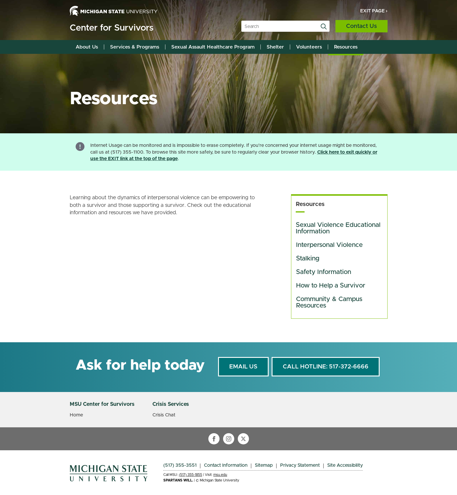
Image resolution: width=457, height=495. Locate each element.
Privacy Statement (300, 465)
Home (76, 415)
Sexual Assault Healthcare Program (213, 46)
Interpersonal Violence (329, 245)
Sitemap (264, 465)
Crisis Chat (163, 415)
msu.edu (220, 474)
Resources (346, 46)
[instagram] (228, 438)
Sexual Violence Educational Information (339, 228)
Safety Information (323, 272)
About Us (87, 46)
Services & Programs (134, 46)
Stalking (307, 258)
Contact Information (225, 465)
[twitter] (243, 438)
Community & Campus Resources (330, 302)
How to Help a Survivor (330, 286)
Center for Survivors (111, 28)
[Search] (323, 26)
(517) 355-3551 (180, 465)
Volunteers (309, 46)
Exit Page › (374, 11)
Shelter (275, 46)
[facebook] (214, 438)
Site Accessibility (345, 465)
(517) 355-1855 (190, 474)
